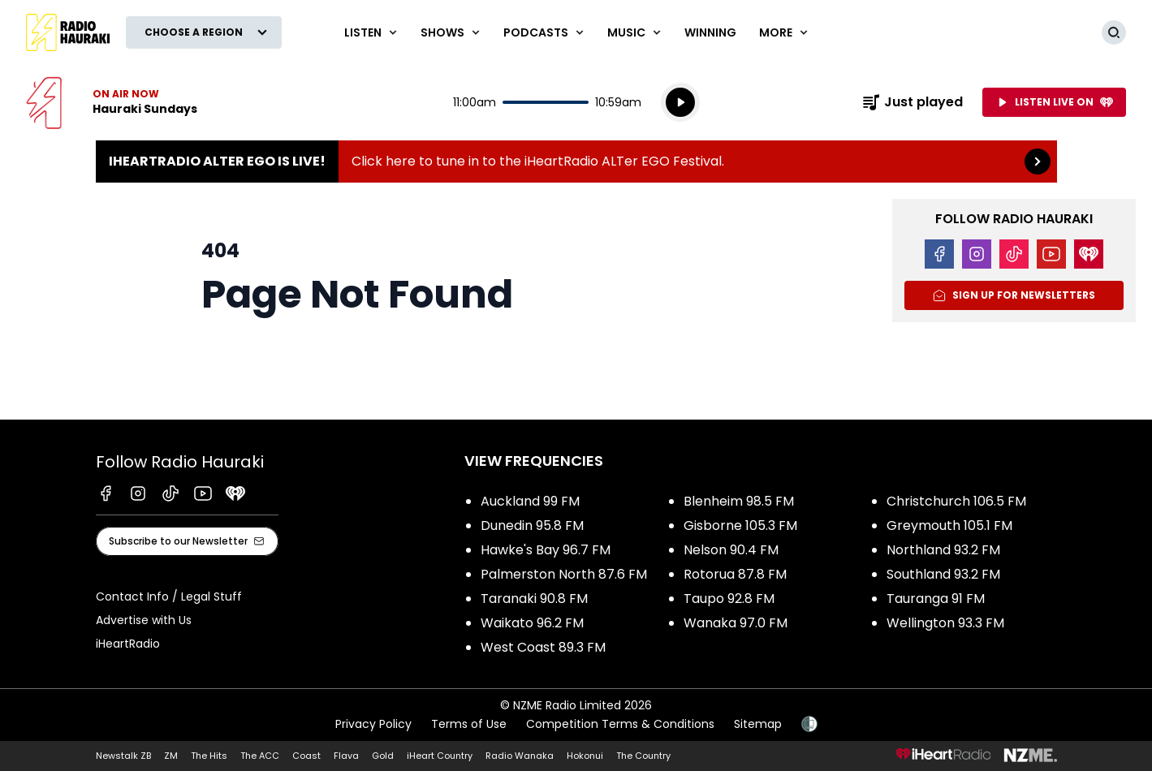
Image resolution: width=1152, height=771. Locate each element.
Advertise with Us (144, 620)
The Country (643, 755)
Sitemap (758, 724)
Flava (346, 755)
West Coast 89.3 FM (543, 647)
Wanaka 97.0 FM (735, 623)
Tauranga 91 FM (936, 598)
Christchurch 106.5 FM (956, 501)
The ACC (259, 755)
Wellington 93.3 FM (945, 623)
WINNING (710, 32)
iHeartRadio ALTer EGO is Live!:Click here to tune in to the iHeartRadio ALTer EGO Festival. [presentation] (576, 161)
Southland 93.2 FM (943, 574)
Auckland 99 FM (530, 501)
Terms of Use (469, 724)
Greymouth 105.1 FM (949, 525)
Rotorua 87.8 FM (735, 574)
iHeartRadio (128, 643)
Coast (306, 755)
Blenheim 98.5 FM (739, 501)
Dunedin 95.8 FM (532, 525)
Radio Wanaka (519, 755)
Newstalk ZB (123, 755)
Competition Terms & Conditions (620, 724)
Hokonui (585, 755)
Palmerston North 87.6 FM (564, 574)
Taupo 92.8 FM (729, 598)
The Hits (209, 755)
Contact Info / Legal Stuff (169, 596)
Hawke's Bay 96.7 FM (546, 550)
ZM (171, 755)
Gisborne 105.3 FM (740, 525)
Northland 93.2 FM (943, 550)
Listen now (111, 102)
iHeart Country (439, 755)
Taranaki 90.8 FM (534, 598)
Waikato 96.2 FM (532, 623)
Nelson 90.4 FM (731, 550)
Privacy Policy (373, 724)
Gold (383, 755)
